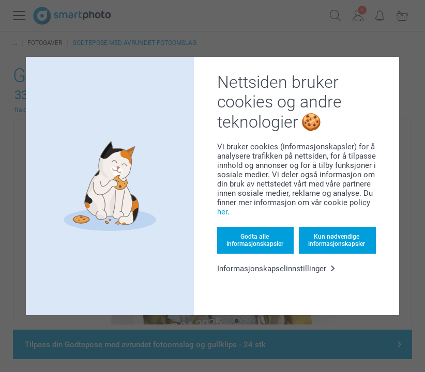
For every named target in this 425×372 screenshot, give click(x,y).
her (222, 211)
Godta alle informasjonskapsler (254, 240)
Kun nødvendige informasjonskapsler (336, 240)
